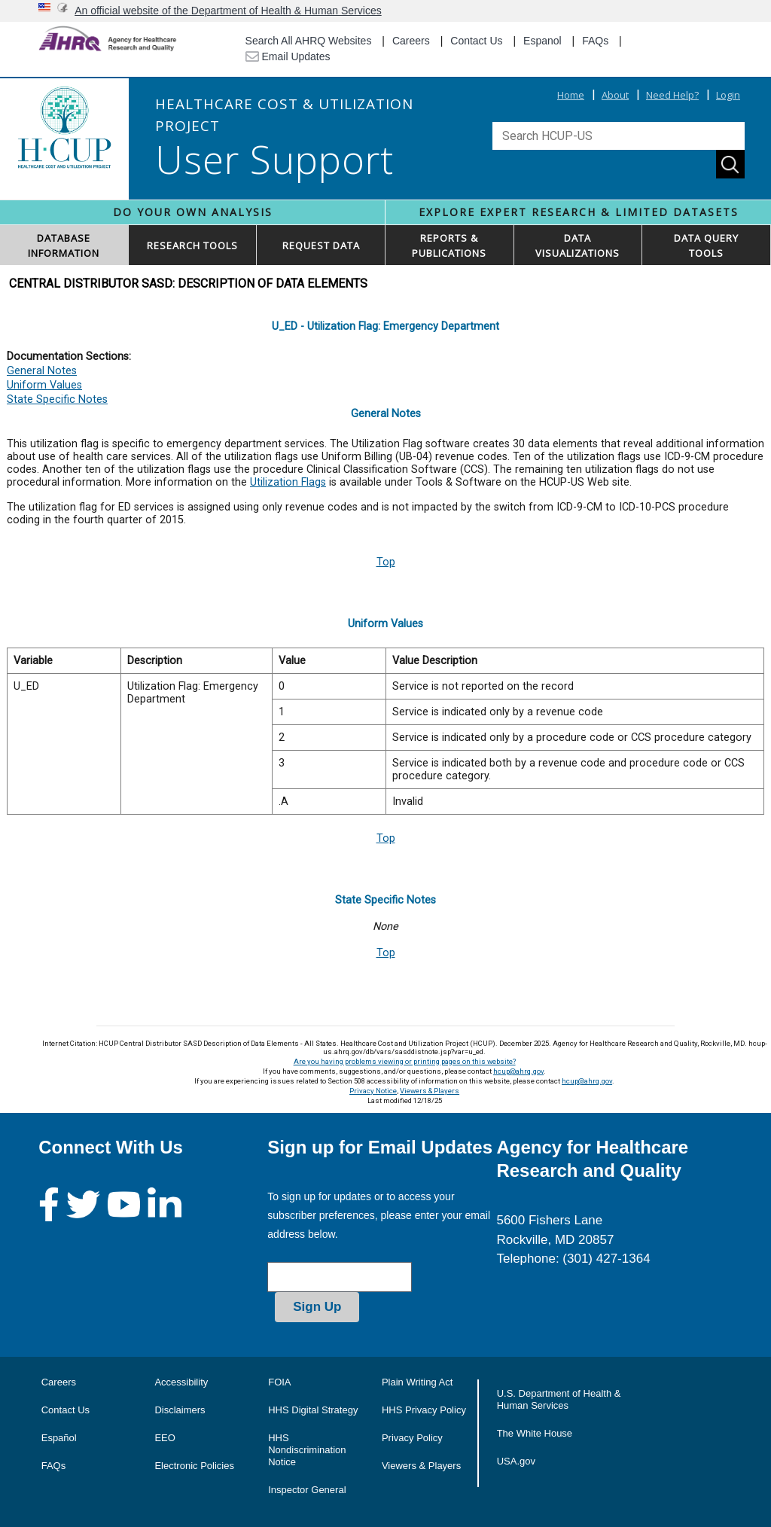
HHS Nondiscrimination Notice (307, 1450)
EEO (164, 1437)
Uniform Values (44, 385)
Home (570, 95)
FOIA (279, 1382)
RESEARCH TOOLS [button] (192, 245)
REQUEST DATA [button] (321, 245)
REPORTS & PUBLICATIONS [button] (449, 245)
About (615, 95)
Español (59, 1437)
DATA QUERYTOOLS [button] (706, 245)
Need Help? (672, 95)
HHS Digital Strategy (313, 1410)
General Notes (42, 370)
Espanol (542, 41)
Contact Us (476, 41)
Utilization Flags (288, 482)
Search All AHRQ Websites (308, 41)
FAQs (595, 41)
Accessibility (181, 1382)
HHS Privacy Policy (424, 1410)
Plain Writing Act (417, 1382)
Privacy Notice (373, 1091)
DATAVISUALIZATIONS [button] (577, 245)
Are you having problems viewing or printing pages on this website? (405, 1061)
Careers (411, 41)
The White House (534, 1433)
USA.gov (516, 1461)
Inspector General (307, 1489)
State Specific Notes (57, 399)
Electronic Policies (194, 1465)
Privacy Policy (412, 1437)
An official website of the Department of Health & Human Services (228, 11)
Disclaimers (179, 1410)
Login (728, 95)
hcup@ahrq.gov (518, 1071)
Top (385, 562)
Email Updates (288, 56)
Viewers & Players (429, 1091)
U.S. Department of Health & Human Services (559, 1399)
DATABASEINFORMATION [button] (63, 245)
